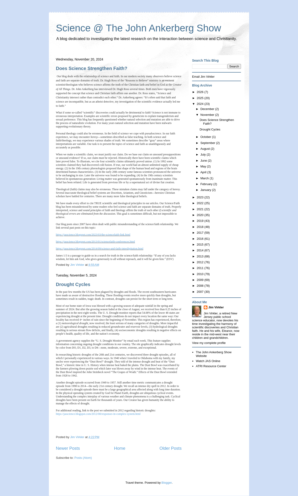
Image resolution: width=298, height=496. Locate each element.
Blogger (167, 482)
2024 (200, 104)
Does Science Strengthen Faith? (91, 68)
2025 (200, 98)
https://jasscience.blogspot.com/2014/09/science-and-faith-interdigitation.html (99, 248)
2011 (200, 268)
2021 (200, 209)
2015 (200, 244)
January (206, 190)
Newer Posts (68, 448)
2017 (200, 232)
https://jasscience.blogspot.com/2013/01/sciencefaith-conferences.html (95, 241)
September (208, 143)
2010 (200, 274)
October (206, 137)
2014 (200, 250)
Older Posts (170, 448)
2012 (200, 262)
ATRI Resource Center (211, 366)
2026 (200, 92)
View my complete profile (209, 343)
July (203, 154)
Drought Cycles (73, 284)
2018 (200, 227)
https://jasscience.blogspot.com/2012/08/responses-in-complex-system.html (98, 414)
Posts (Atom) (83, 457)
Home (119, 448)
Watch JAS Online (208, 361)
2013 (200, 256)
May (203, 166)
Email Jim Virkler (203, 76)
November (207, 115)
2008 (200, 285)
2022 (200, 203)
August (205, 148)
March (205, 178)
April (203, 172)
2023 (200, 197)
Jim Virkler (216, 307)
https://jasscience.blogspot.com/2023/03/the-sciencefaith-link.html (93, 234)
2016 (200, 238)
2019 (200, 221)
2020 (200, 215)
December (207, 109)
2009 (200, 280)
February (206, 184)
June (204, 160)
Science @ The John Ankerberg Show (138, 28)
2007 (200, 291)
